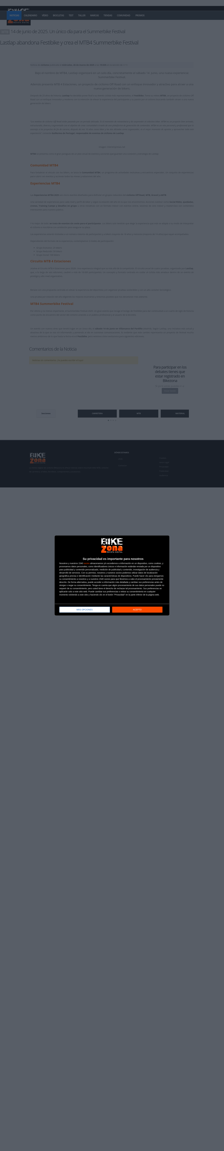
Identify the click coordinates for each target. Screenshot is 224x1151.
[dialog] (112, 575)
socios (87, 563)
